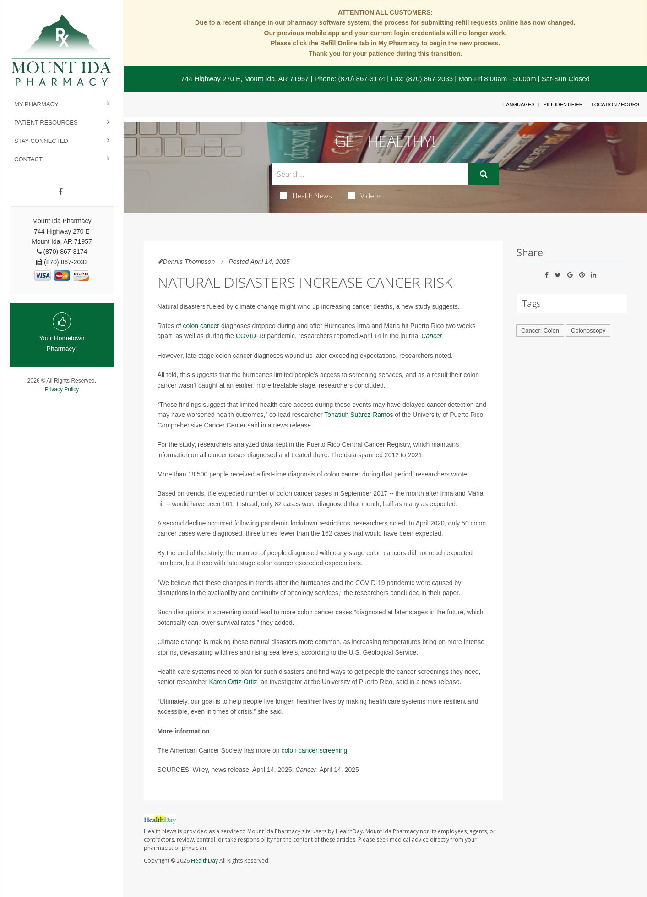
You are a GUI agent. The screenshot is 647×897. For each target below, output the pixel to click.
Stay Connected (41, 140)
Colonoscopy (588, 330)
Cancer (431, 335)
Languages (518, 104)
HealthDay (204, 860)
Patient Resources (46, 122)
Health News (306, 195)
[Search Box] (370, 174)
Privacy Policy (62, 389)
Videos (365, 195)
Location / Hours (615, 104)
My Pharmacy (36, 104)
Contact (28, 159)
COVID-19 (251, 335)
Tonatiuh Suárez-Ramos (358, 414)
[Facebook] (61, 192)
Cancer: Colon (540, 330)
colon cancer (201, 325)
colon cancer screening (314, 750)
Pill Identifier (562, 104)
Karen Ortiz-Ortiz (233, 681)
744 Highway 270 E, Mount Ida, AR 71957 (245, 78)
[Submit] (483, 174)
